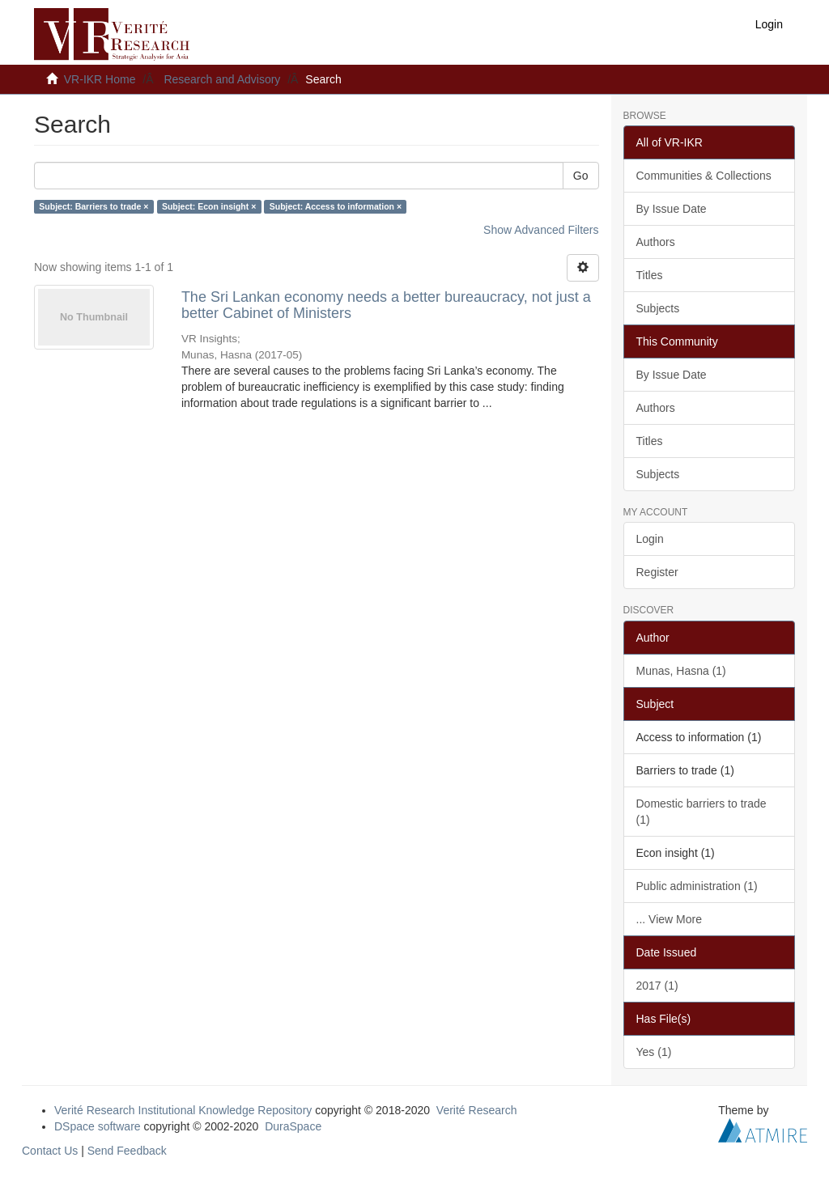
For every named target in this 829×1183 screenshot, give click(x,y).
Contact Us (50, 1150)
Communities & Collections (704, 175)
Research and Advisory (222, 79)
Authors (655, 241)
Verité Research (476, 1110)
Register (657, 572)
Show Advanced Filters (540, 229)
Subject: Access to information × (336, 206)
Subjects (658, 308)
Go (581, 175)
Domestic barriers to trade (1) (701, 811)
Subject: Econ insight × (209, 206)
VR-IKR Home (100, 79)
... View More (669, 919)
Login (650, 538)
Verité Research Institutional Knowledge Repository (183, 1110)
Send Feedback (127, 1150)
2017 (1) (657, 985)
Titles (649, 275)
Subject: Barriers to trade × (93, 206)
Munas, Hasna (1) (681, 670)
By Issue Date (671, 208)
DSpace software (97, 1126)
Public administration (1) (697, 886)
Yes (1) (654, 1051)
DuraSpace (293, 1126)
